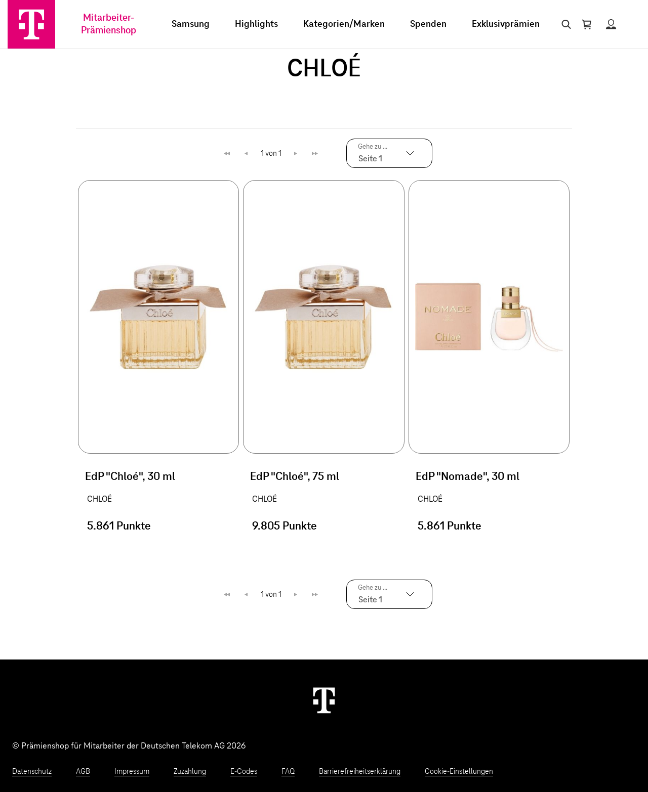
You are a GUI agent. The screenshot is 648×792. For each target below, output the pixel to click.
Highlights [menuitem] (256, 24)
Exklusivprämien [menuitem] (506, 24)
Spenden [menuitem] (428, 24)
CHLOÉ (99, 499)
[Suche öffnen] (564, 24)
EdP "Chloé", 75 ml (294, 477)
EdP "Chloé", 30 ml (130, 477)
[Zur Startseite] (31, 24)
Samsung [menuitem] (191, 24)
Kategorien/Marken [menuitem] (344, 24)
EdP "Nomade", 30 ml (467, 477)
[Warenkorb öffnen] (587, 24)
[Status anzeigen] (611, 24)
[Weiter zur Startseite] (324, 700)
